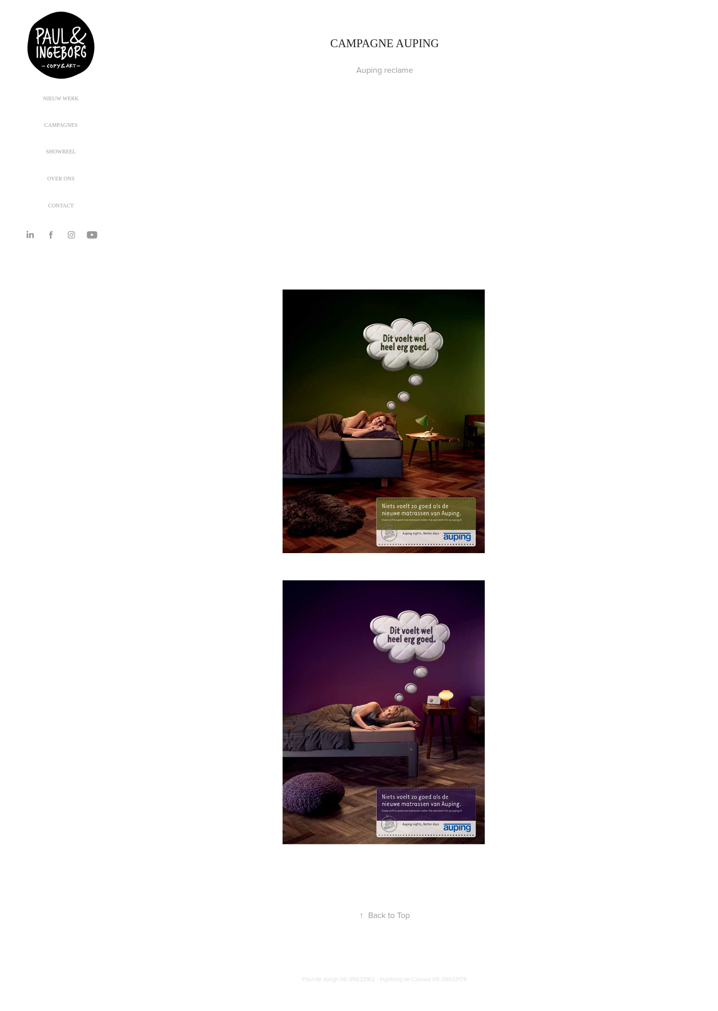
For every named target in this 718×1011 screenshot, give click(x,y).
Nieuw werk (61, 98)
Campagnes (61, 125)
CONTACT (61, 205)
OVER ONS (61, 178)
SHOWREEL (61, 151)
